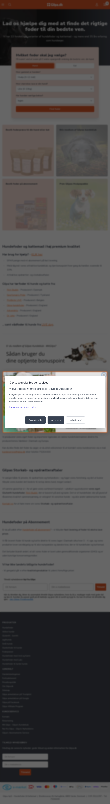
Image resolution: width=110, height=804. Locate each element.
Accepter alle (35, 420)
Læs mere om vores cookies (23, 407)
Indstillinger (75, 420)
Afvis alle (56, 420)
